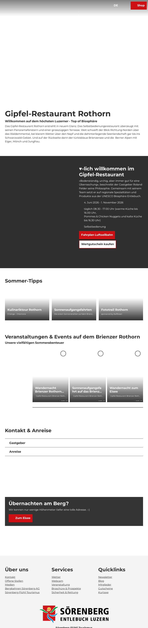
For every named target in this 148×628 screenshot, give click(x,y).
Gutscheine (105, 588)
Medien (10, 584)
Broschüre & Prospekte (66, 588)
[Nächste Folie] (26, 356)
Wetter (56, 577)
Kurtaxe (103, 592)
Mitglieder (104, 584)
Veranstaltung (61, 584)
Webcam (57, 580)
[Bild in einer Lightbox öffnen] (74, 614)
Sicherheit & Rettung (65, 592)
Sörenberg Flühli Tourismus (22, 592)
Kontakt (10, 577)
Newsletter (105, 577)
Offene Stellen (14, 580)
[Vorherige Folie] (26, 350)
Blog (101, 580)
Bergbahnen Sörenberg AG (22, 588)
